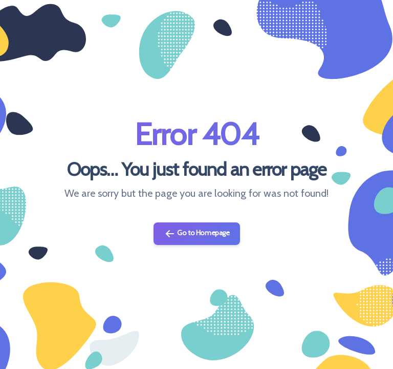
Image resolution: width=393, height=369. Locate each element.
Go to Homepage (197, 234)
